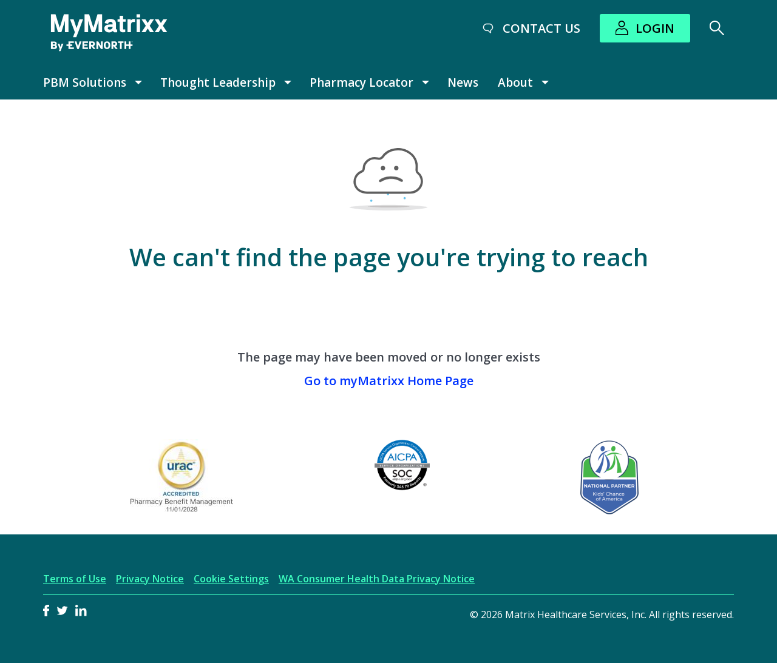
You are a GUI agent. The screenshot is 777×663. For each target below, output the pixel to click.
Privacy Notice (150, 579)
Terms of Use (74, 579)
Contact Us (541, 28)
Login (655, 28)
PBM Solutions (84, 82)
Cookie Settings (231, 579)
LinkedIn (81, 610)
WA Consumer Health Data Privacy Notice (377, 579)
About (515, 82)
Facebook (46, 610)
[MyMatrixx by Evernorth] (109, 33)
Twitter (62, 610)
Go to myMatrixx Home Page (388, 380)
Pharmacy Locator (361, 82)
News (462, 82)
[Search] (717, 28)
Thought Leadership (218, 82)
